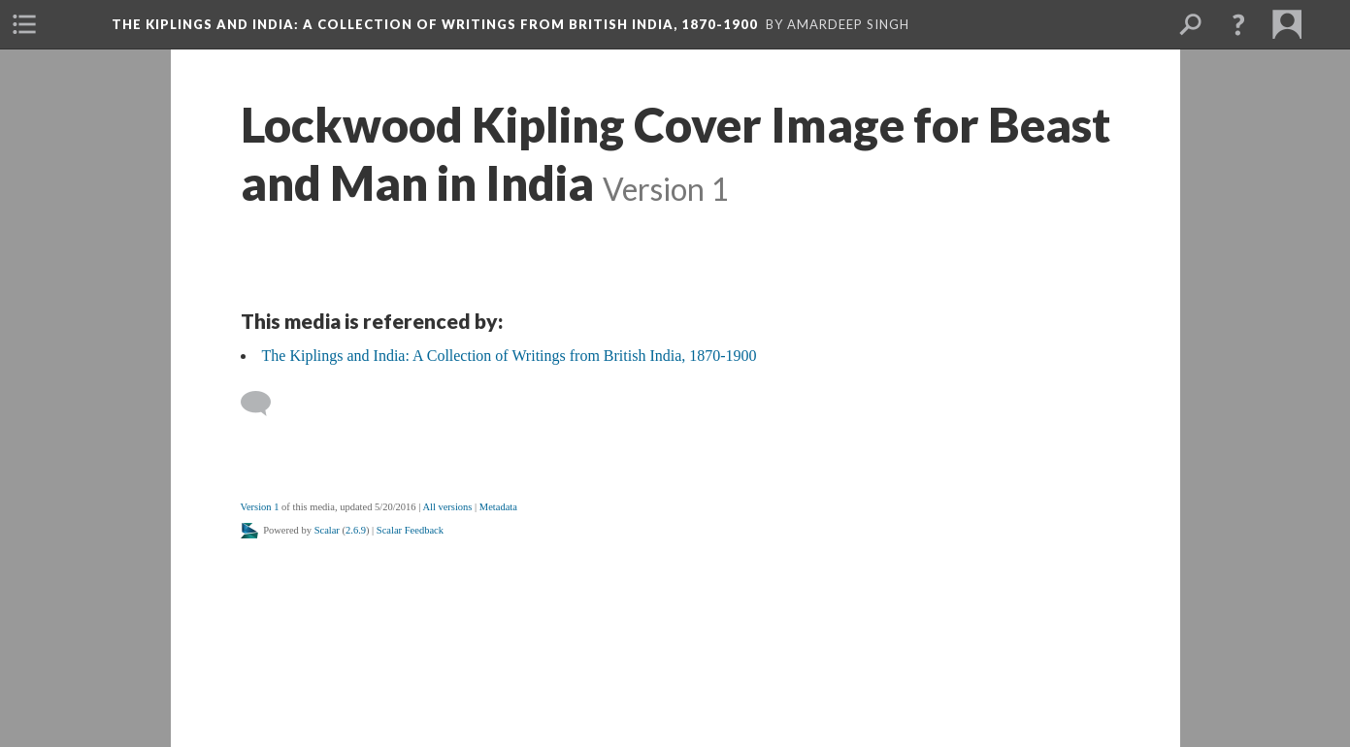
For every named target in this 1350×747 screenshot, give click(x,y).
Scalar (327, 530)
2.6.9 (356, 530)
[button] (1238, 24)
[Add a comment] (264, 403)
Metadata (498, 507)
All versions (447, 507)
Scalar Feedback (410, 530)
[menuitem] (24, 24)
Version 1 (260, 507)
